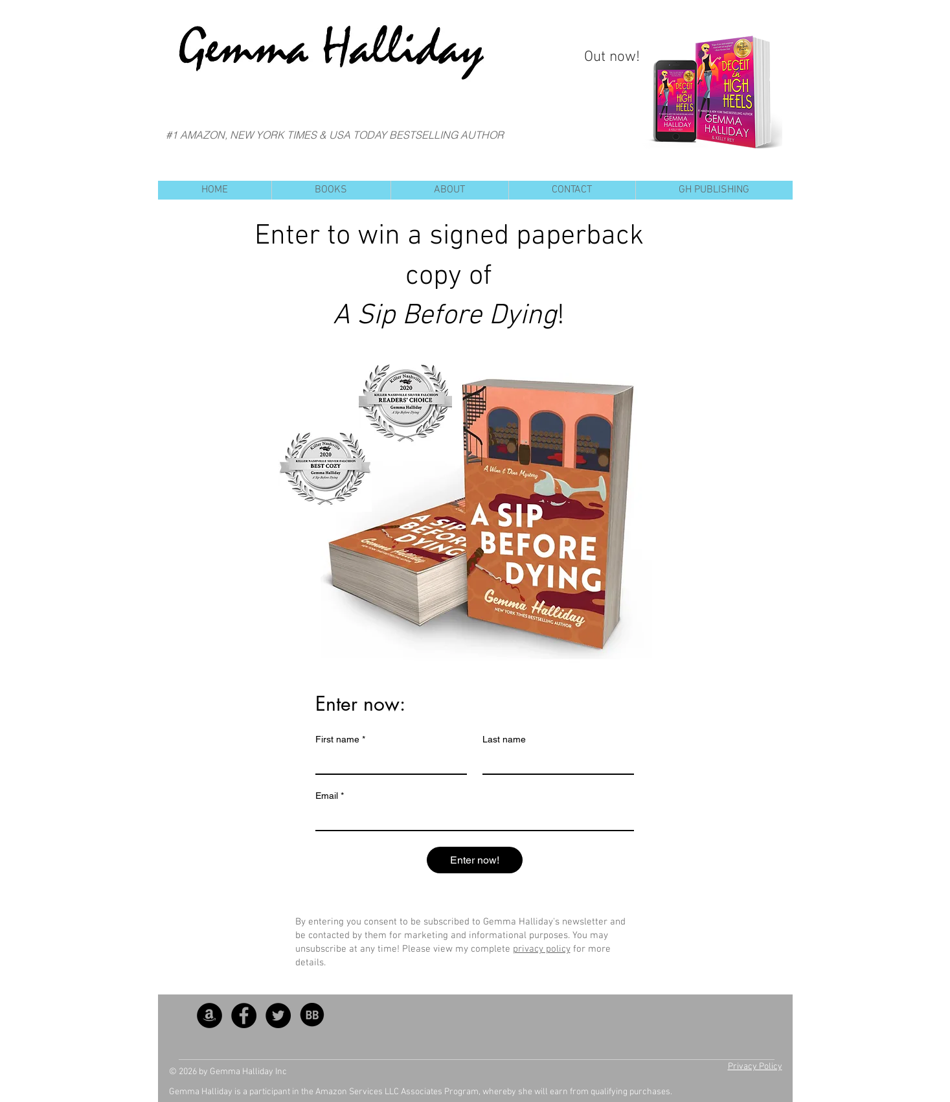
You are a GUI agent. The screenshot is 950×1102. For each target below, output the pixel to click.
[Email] (470, 818)
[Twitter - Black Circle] (278, 1015)
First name (340, 739)
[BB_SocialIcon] (312, 1015)
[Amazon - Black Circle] (209, 1015)
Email (329, 795)
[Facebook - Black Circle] (243, 1015)
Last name (504, 739)
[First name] (387, 762)
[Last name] (554, 762)
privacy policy (542, 949)
